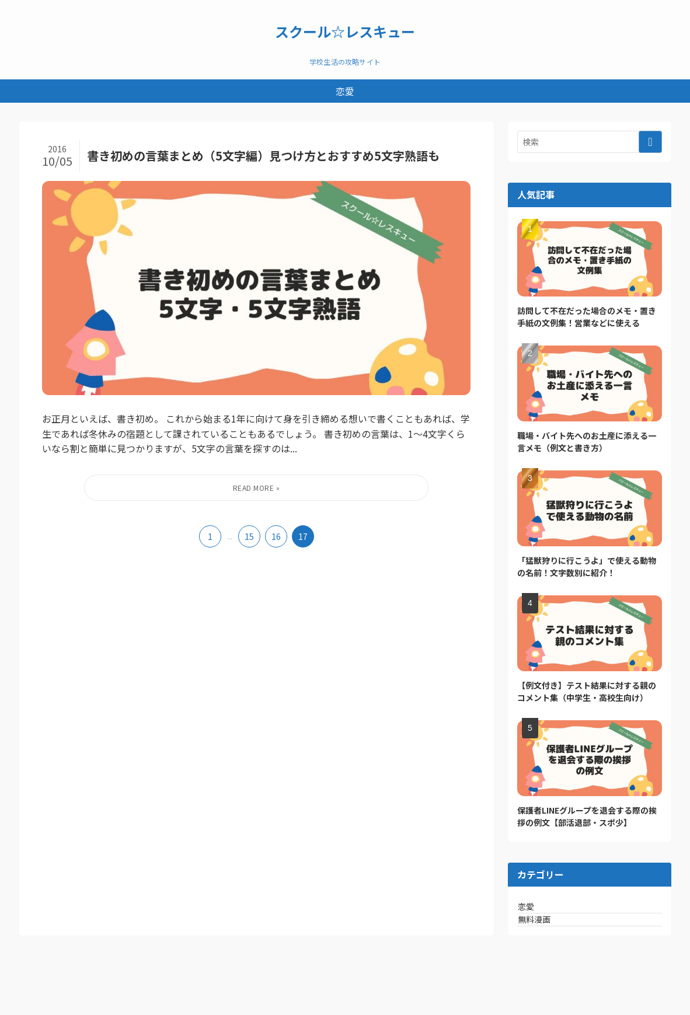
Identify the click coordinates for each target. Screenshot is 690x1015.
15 (249, 536)
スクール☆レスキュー (345, 32)
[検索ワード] (589, 142)
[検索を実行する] (650, 142)
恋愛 (540, 912)
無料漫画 (548, 936)
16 (276, 536)
